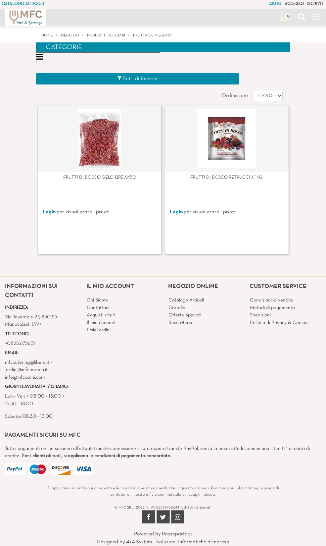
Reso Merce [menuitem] (181, 322)
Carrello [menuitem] (176, 307)
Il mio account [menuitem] (101, 322)
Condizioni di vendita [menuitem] (272, 300)
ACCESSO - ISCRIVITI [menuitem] (304, 4)
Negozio (70, 35)
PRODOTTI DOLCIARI (106, 35)
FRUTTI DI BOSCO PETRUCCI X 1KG (226, 177)
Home (47, 35)
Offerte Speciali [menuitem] (184, 315)
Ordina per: (235, 95)
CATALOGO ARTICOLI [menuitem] (23, 4)
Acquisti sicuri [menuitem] (101, 315)
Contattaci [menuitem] (98, 307)
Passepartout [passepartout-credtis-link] (177, 534)
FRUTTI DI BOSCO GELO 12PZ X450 (99, 177)
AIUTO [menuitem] (275, 4)
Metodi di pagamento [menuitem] (272, 307)
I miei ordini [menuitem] (99, 330)
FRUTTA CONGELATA (152, 35)
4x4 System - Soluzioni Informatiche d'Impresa (177, 542)
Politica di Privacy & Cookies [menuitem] (279, 322)
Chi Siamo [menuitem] (97, 300)
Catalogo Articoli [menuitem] (186, 300)
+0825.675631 (20, 343)
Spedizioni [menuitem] (260, 315)
